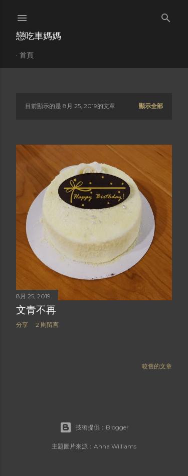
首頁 (27, 55)
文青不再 (36, 309)
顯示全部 (151, 106)
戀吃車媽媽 (38, 36)
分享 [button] (22, 324)
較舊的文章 (157, 366)
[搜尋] (166, 16)
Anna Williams (115, 446)
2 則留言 (47, 324)
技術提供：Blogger (94, 427)
